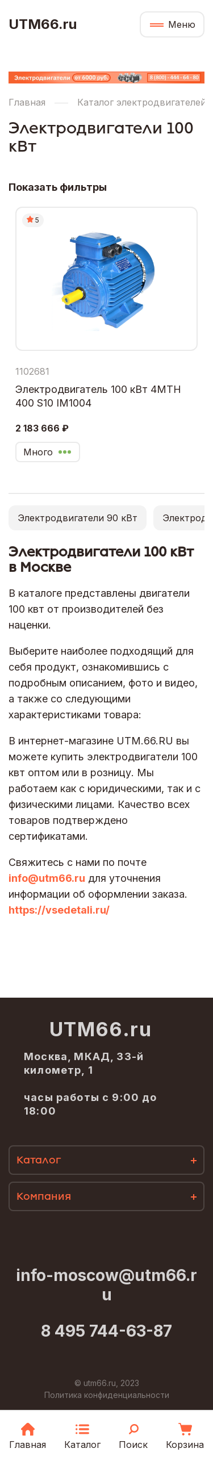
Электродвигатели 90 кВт (77, 518)
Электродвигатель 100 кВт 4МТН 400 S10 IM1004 (98, 396)
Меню (181, 24)
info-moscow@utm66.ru (106, 1285)
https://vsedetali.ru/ (59, 910)
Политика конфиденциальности (106, 1395)
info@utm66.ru (47, 878)
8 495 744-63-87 (106, 1331)
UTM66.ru (43, 24)
